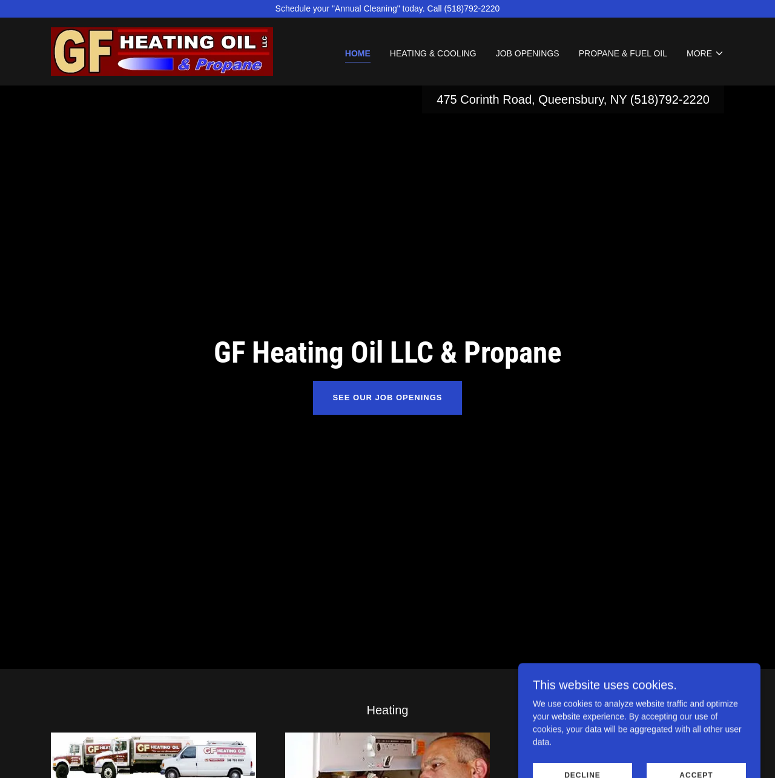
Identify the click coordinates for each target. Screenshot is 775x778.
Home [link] (358, 53)
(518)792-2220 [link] (670, 99)
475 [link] (447, 99)
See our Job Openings (387, 397)
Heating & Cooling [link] (433, 53)
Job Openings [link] (527, 53)
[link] (162, 51)
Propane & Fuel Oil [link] (623, 53)
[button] (705, 53)
